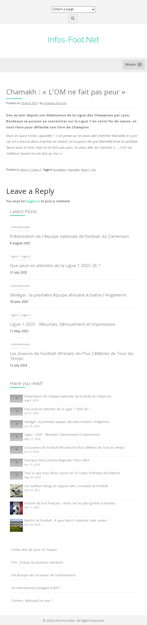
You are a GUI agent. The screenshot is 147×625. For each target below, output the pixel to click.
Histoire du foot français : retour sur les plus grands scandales (69, 503)
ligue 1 (85, 170)
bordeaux (59, 170)
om (93, 170)
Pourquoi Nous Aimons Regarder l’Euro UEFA (56, 460)
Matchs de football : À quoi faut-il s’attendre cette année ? (66, 521)
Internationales (20, 227)
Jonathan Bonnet (55, 103)
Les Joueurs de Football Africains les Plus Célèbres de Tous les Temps (71, 356)
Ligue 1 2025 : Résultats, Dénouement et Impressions (62, 324)
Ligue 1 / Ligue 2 (30, 170)
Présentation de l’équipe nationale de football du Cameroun (69, 237)
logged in (33, 201)
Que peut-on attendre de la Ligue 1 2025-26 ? (55, 266)
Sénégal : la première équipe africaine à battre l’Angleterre (68, 295)
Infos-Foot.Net (73, 39)
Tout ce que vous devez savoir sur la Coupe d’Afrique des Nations (72, 473)
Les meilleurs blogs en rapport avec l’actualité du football (66, 486)
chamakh (73, 170)
